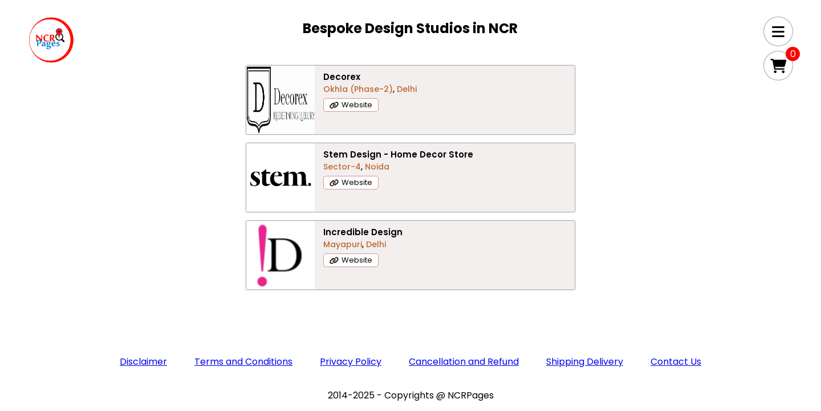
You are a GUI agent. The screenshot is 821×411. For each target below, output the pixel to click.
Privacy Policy (350, 279)
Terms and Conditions (243, 279)
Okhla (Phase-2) (211, 125)
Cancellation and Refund (464, 279)
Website (209, 141)
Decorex (194, 113)
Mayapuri (607, 125)
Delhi (260, 125)
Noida (436, 138)
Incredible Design (628, 113)
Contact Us (676, 279)
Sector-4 (401, 138)
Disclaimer (143, 279)
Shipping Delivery (584, 279)
